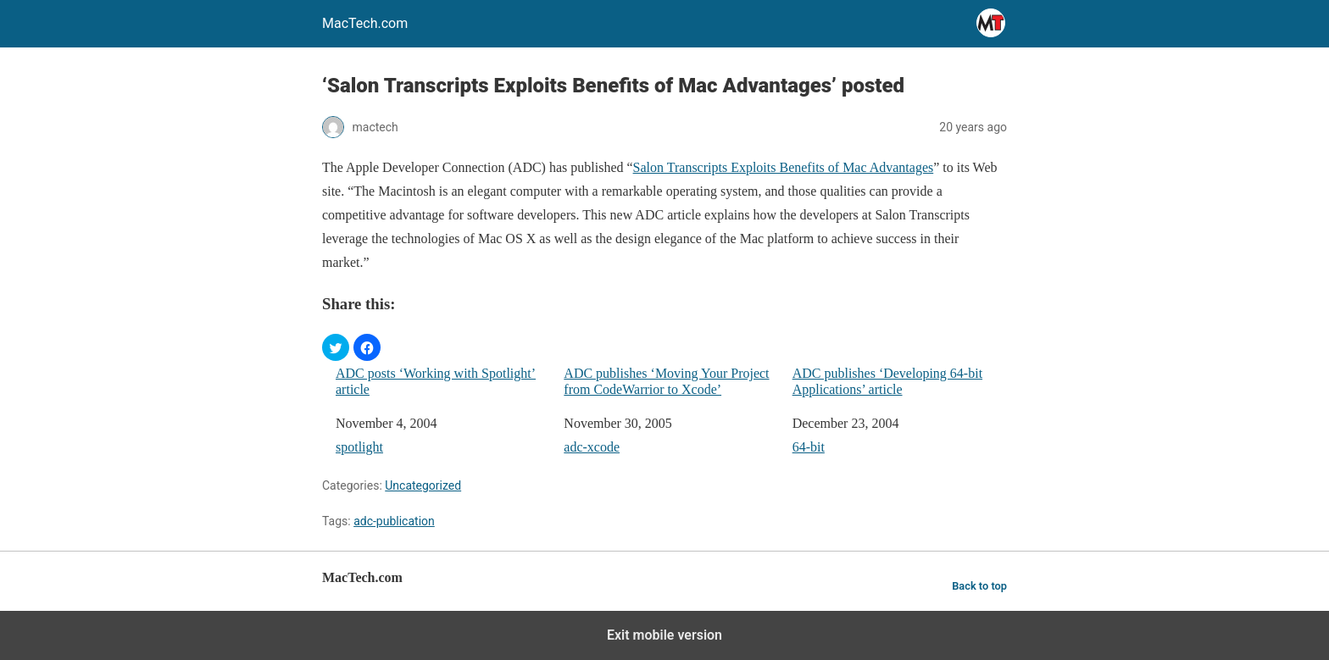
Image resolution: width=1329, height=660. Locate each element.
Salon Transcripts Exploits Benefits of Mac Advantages (783, 167)
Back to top (979, 586)
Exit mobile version (664, 635)
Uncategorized (423, 485)
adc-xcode (592, 447)
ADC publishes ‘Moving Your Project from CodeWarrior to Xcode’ (666, 381)
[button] (335, 347)
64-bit (808, 447)
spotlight (359, 447)
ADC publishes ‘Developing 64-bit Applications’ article (887, 381)
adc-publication (394, 521)
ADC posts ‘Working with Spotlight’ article (436, 381)
